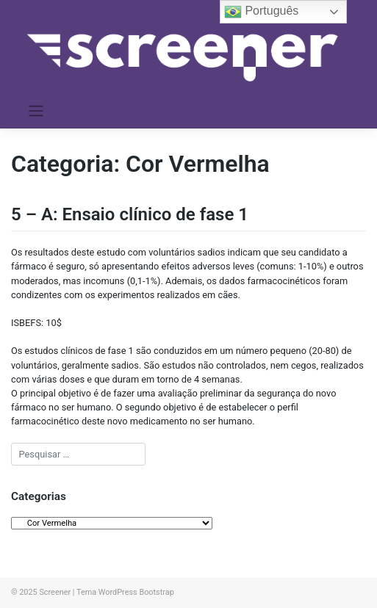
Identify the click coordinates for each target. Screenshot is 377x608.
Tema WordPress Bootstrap (125, 592)
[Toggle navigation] (36, 111)
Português (261, 12)
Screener (55, 592)
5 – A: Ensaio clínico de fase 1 (129, 214)
